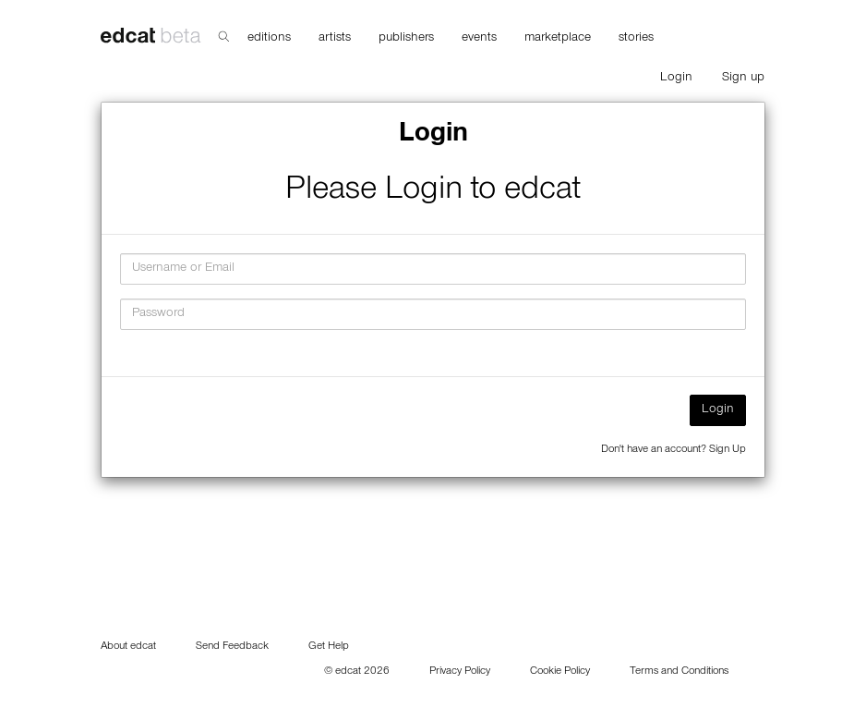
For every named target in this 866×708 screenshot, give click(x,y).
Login (676, 78)
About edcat (128, 647)
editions (269, 38)
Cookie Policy (560, 671)
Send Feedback (232, 647)
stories (636, 38)
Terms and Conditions (679, 671)
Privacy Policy (459, 671)
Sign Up (727, 450)
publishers (406, 38)
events (479, 38)
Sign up (743, 78)
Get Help (328, 647)
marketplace (557, 38)
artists (335, 38)
